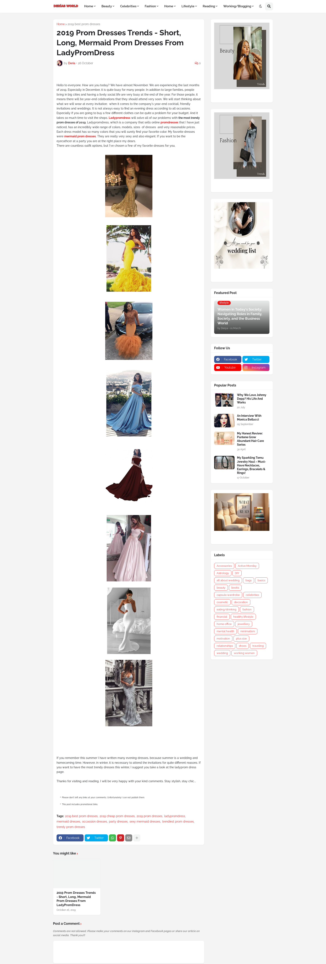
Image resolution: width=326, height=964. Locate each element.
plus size (241, 638)
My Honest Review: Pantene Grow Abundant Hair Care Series (250, 439)
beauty (221, 587)
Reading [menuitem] (209, 6)
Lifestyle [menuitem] (188, 6)
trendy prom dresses (71, 827)
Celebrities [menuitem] (128, 6)
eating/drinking (226, 609)
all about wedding (228, 580)
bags (249, 580)
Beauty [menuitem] (106, 6)
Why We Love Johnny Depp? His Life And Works (251, 398)
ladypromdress (174, 816)
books (235, 587)
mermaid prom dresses (80, 136)
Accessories (224, 565)
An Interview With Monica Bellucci (249, 417)
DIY (237, 573)
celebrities (252, 594)
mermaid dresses (68, 821)
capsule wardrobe (228, 594)
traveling (258, 645)
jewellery (244, 624)
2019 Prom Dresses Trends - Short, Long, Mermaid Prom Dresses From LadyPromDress (76, 899)
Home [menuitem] (88, 6)
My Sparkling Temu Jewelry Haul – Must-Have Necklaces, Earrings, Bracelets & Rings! (251, 465)
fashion (247, 609)
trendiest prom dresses (178, 821)
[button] (260, 6)
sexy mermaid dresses (145, 821)
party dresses (118, 821)
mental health (225, 631)
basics (261, 580)
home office (224, 624)
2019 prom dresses (149, 816)
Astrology (223, 573)
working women (244, 653)
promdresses (169, 122)
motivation (223, 638)
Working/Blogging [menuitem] (237, 6)
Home (61, 24)
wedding (222, 653)
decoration (241, 602)
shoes (242, 645)
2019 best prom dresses (84, 24)
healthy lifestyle (243, 616)
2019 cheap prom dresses (117, 816)
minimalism (247, 631)
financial (222, 616)
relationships (225, 645)
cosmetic (222, 602)
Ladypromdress (119, 117)
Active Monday (247, 565)
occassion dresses (94, 821)
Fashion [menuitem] (150, 6)
